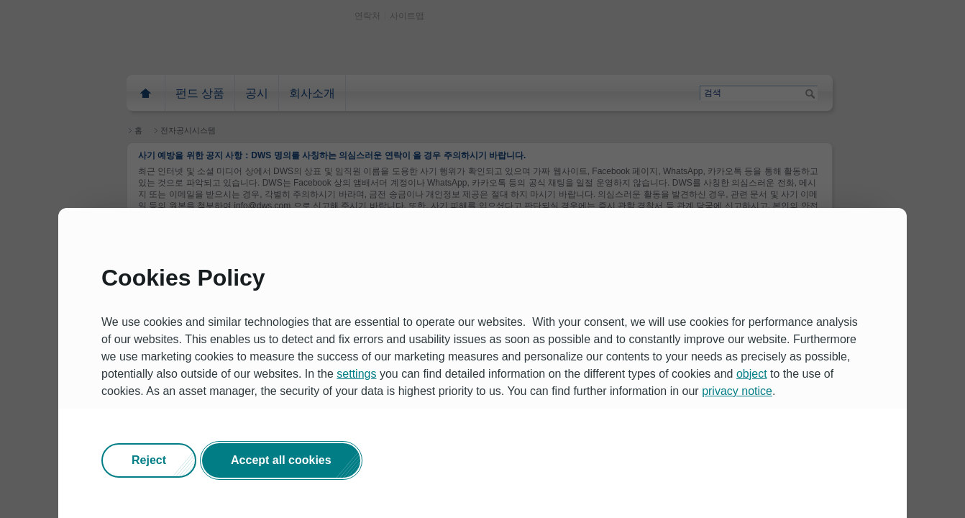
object (751, 374)
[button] (148, 460)
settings (356, 374)
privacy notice (737, 391)
